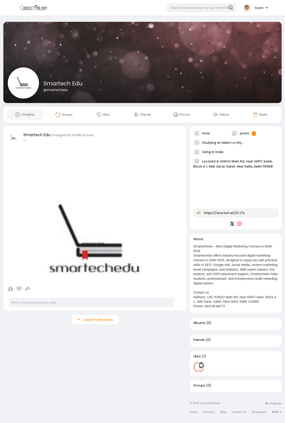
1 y (24, 140)
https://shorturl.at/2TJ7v (224, 213)
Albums (199, 323)
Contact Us (239, 412)
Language (273, 403)
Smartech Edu (62, 83)
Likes (197, 356)
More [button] (277, 411)
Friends (199, 340)
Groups (199, 385)
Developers (259, 412)
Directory (209, 412)
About (193, 412)
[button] (201, 7)
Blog (223, 412)
